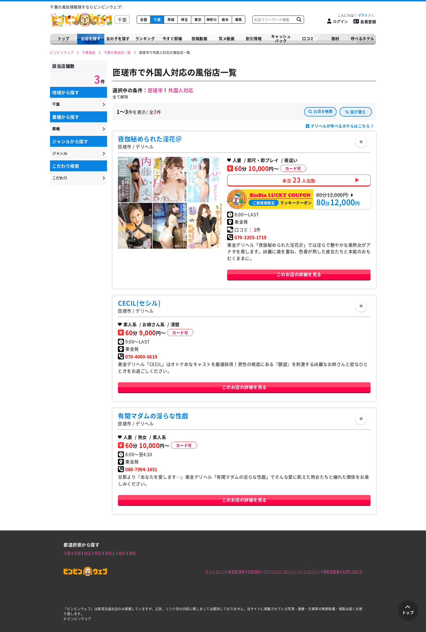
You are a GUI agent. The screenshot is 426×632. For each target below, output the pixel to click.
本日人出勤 (298, 180)
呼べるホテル (362, 38)
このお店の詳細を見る (299, 274)
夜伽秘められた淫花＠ (150, 138)
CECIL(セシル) (139, 302)
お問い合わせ (352, 571)
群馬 (238, 19)
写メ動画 (226, 38)
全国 (143, 19)
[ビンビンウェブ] (62, 53)
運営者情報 (236, 571)
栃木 (225, 19)
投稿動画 (199, 38)
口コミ (308, 38)
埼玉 (184, 19)
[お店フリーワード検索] (299, 20)
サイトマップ (215, 571)
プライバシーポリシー (280, 571)
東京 (198, 19)
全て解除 (120, 96)
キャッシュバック (281, 38)
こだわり (59, 178)
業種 (56, 129)
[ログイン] (337, 21)
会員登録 (364, 21)
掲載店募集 (331, 571)
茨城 (170, 19)
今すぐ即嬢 (172, 38)
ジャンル (59, 153)
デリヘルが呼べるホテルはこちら (340, 126)
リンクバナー (310, 571)
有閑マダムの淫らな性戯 (153, 415)
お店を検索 (320, 111)
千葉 (157, 19)
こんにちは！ (356, 15)
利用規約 (254, 571)
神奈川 (211, 19)
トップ (64, 38)
